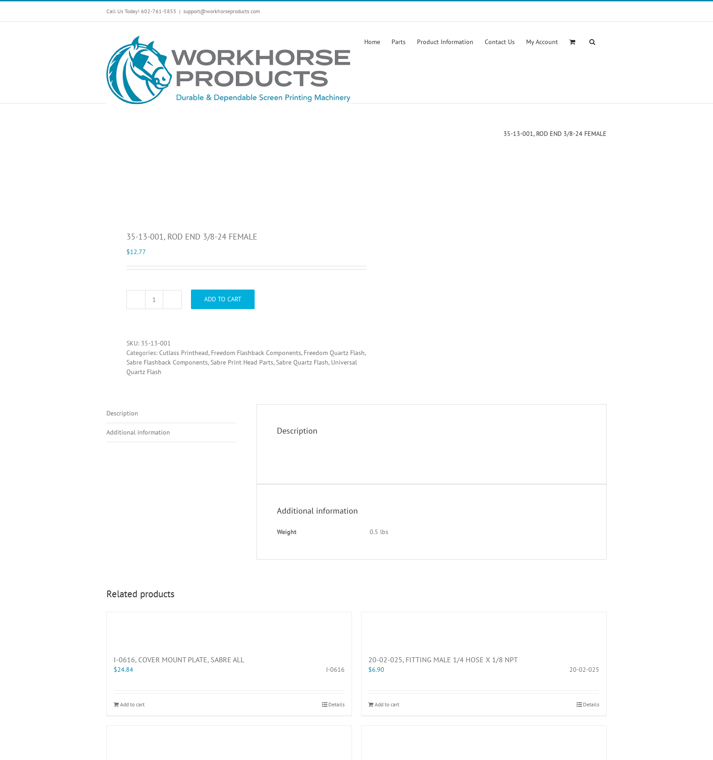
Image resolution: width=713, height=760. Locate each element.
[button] (592, 41)
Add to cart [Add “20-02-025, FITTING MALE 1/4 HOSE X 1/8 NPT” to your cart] (387, 704)
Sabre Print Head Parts (242, 362)
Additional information (138, 432)
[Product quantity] (154, 299)
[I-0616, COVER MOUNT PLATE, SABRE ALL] (229, 628)
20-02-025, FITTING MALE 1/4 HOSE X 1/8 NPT (443, 659)
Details (336, 704)
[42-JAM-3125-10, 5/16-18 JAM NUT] (229, 742)
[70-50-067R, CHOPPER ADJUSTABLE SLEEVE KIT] (484, 742)
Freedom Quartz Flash (334, 353)
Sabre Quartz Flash (302, 362)
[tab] (171, 413)
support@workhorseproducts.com (221, 11)
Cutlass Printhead (183, 353)
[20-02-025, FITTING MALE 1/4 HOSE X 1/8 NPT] (484, 628)
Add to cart (222, 299)
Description (122, 413)
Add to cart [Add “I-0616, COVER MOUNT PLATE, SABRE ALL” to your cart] (132, 704)
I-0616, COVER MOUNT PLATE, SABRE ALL (179, 659)
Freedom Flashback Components (256, 353)
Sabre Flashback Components (167, 362)
